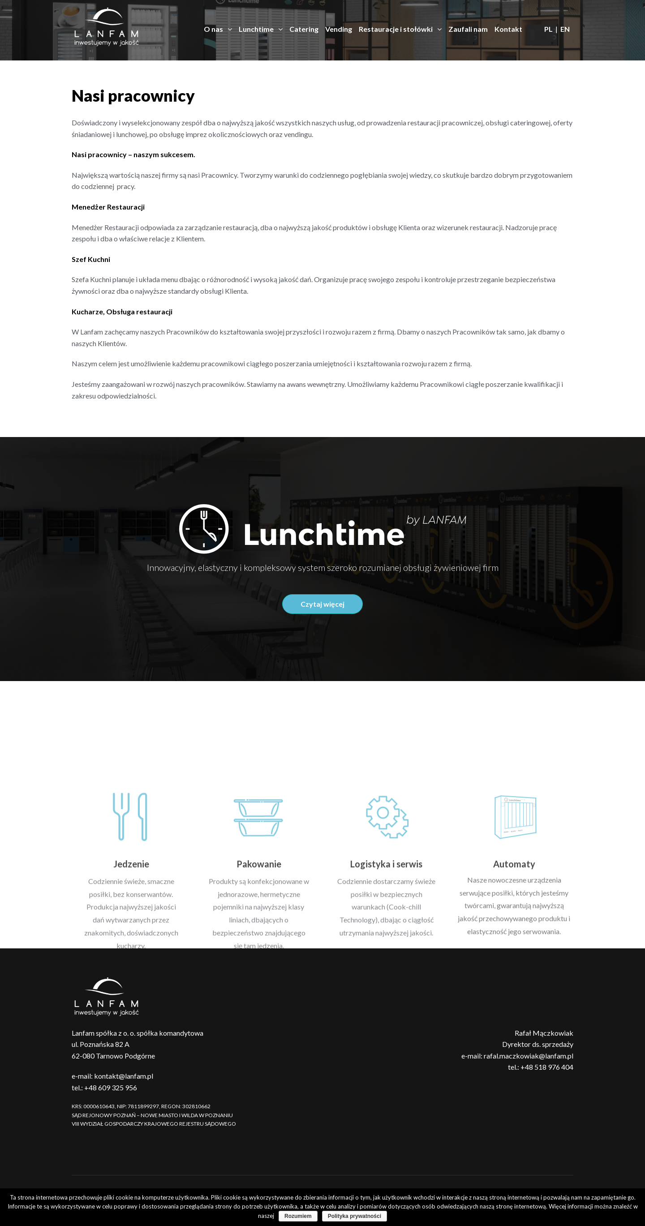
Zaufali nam (468, 29)
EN (565, 29)
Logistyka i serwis (386, 944)
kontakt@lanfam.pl (123, 1076)
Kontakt (508, 29)
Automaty (514, 944)
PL (548, 29)
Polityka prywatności (354, 1216)
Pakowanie (258, 944)
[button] (322, 604)
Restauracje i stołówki (400, 29)
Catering (303, 29)
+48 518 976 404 (546, 1067)
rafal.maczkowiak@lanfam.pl (528, 1055)
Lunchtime (261, 29)
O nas (218, 29)
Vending (338, 29)
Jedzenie (131, 944)
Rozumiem (298, 1216)
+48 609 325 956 (110, 1087)
